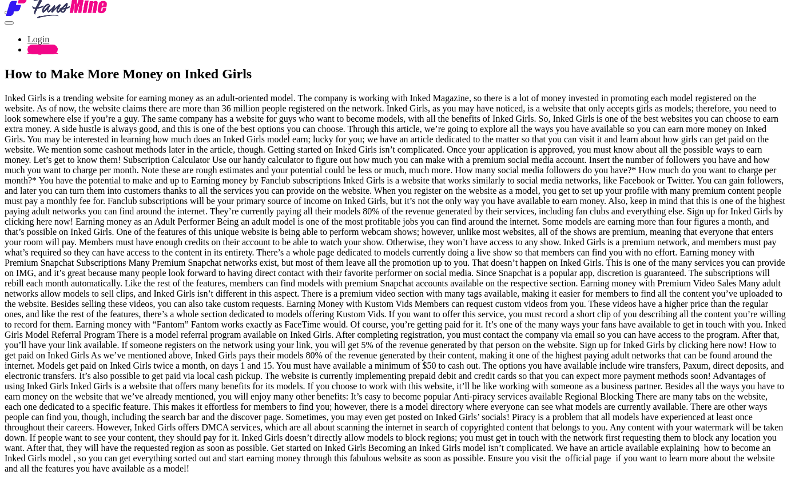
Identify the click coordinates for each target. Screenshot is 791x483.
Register (42, 49)
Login (38, 39)
